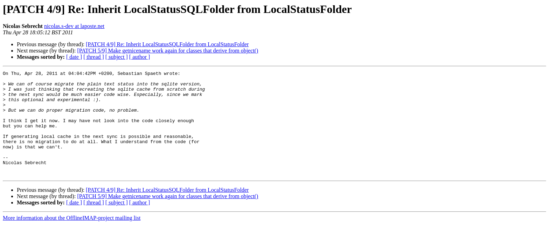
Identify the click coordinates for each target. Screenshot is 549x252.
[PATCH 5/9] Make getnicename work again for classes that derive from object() (167, 51)
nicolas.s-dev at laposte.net (74, 26)
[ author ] (139, 57)
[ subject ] (116, 57)
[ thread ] (93, 57)
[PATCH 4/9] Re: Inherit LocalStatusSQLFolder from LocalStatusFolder (167, 44)
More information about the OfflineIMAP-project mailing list (71, 239)
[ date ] (74, 57)
